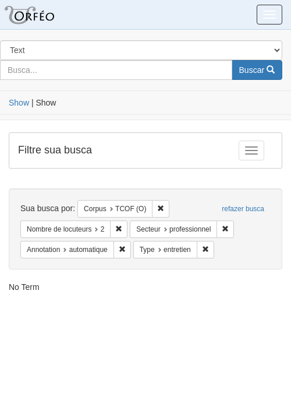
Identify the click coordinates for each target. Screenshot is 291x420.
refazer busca (243, 209)
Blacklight (43, 14)
